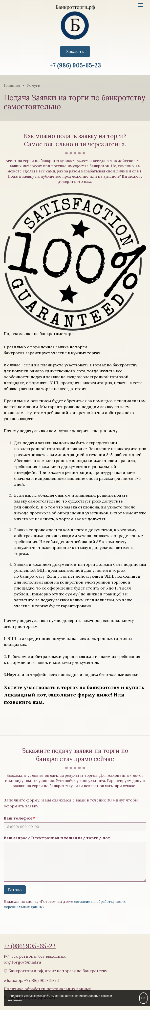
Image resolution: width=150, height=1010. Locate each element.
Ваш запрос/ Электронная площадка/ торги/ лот (57, 837)
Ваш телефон (18, 818)
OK (143, 998)
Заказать (75, 51)
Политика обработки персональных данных (47, 988)
